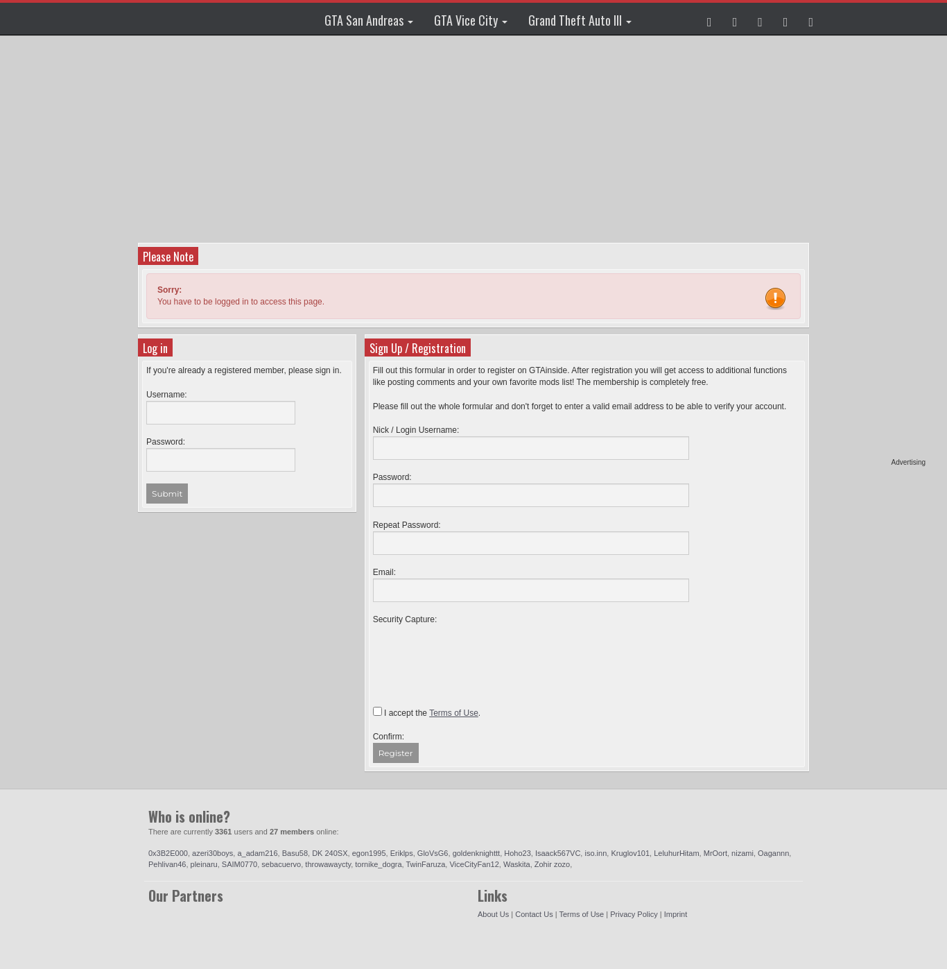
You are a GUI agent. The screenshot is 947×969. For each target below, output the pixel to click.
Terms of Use (581, 914)
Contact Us (534, 914)
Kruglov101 (630, 853)
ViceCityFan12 (473, 864)
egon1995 (369, 853)
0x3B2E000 (168, 853)
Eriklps (401, 853)
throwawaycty (328, 864)
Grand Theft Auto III (580, 20)
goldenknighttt (477, 853)
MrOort (715, 853)
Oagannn (773, 853)
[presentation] (478, 653)
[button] (709, 19)
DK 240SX (329, 853)
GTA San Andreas (368, 20)
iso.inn (595, 853)
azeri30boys (212, 853)
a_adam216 (257, 853)
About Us (493, 914)
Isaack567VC (557, 853)
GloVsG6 (433, 853)
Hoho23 (517, 853)
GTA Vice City (470, 20)
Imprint (676, 914)
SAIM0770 (239, 864)
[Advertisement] (872, 250)
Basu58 (295, 853)
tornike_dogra (378, 864)
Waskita (516, 864)
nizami (742, 853)
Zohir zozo (552, 864)
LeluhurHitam (676, 853)
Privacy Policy (633, 914)
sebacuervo (281, 864)
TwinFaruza (425, 864)
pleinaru (204, 864)
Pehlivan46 (167, 864)
